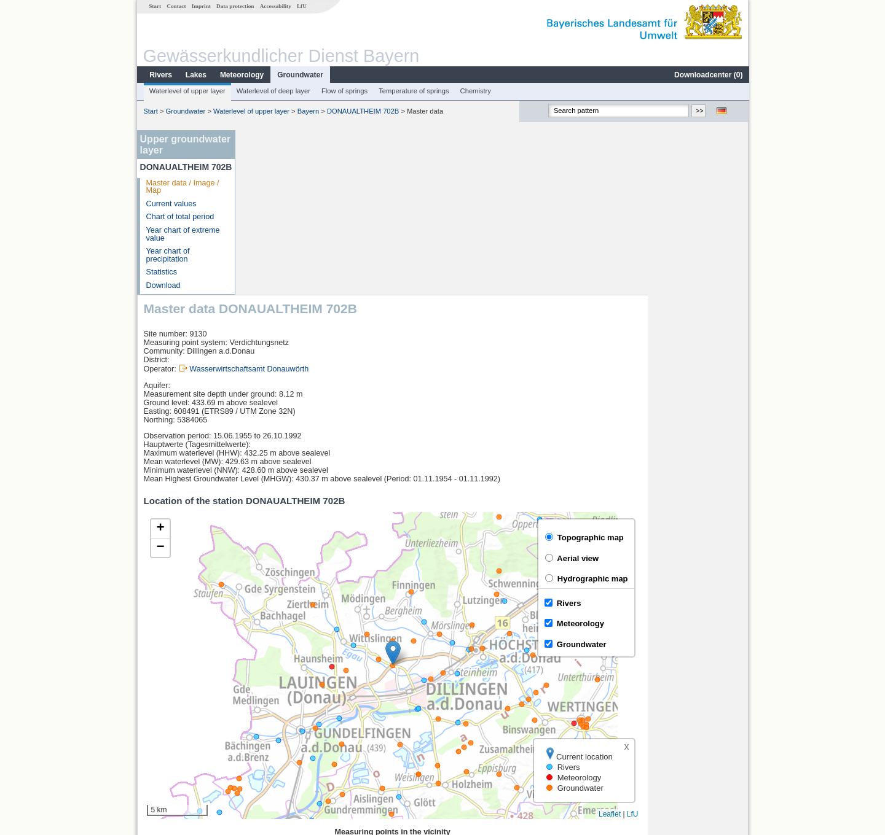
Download (163, 285)
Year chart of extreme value (182, 234)
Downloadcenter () (708, 75)
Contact (175, 6)
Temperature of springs (413, 91)
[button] (494, 488)
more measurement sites (302, 749)
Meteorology (241, 75)
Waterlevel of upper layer (187, 91)
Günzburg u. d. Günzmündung (304, 695)
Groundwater (300, 75)
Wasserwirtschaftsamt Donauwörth (349, 204)
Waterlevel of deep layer (273, 91)
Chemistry (475, 91)
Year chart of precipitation (167, 255)
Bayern (307, 111)
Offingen (267, 735)
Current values (171, 204)
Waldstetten (273, 722)
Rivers (160, 75)
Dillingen (267, 708)
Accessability (275, 6)
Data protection (234, 6)
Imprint (200, 6)
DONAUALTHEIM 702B (362, 111)
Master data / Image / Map (182, 187)
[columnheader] (329, 681)
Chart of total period (180, 216)
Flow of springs (344, 91)
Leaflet (710, 649)
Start (154, 6)
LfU (301, 6)
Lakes (195, 75)
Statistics (161, 272)
